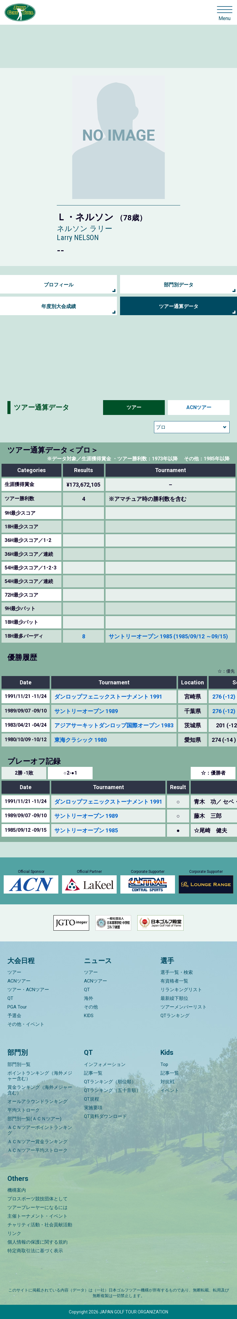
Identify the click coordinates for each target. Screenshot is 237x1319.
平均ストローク (23, 1110)
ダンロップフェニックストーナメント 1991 (108, 696)
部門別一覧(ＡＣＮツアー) (34, 1119)
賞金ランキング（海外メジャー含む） (39, 1090)
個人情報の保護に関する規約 (37, 1242)
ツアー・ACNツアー (28, 989)
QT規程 (91, 1099)
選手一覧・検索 (176, 972)
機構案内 (16, 1190)
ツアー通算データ (178, 306)
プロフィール (58, 285)
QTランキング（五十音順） (112, 1090)
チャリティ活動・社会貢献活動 (39, 1225)
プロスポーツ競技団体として (37, 1199)
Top (164, 1064)
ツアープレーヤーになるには (37, 1207)
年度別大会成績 (58, 306)
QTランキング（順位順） (110, 1081)
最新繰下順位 (174, 998)
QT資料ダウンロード (105, 1116)
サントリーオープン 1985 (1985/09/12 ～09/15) (168, 636)
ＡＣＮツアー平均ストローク (37, 1150)
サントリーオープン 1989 (86, 711)
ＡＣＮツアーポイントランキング (39, 1130)
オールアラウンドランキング (37, 1101)
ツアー (134, 407)
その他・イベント (25, 1024)
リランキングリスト (181, 989)
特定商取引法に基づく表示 (35, 1250)
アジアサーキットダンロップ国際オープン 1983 (113, 725)
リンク (14, 1233)
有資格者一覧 (174, 981)
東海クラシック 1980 (80, 740)
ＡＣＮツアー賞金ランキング (37, 1141)
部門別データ (178, 285)
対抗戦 (167, 1081)
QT (10, 998)
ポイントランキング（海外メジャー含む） (39, 1075)
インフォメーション (105, 1064)
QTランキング (174, 1015)
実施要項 (93, 1107)
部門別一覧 (19, 1064)
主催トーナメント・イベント (37, 1216)
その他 (91, 1007)
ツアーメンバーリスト (183, 1007)
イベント (169, 1090)
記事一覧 (93, 1073)
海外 (88, 998)
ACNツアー (198, 407)
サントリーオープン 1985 (86, 830)
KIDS (89, 1015)
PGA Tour (17, 1007)
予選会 (14, 1015)
